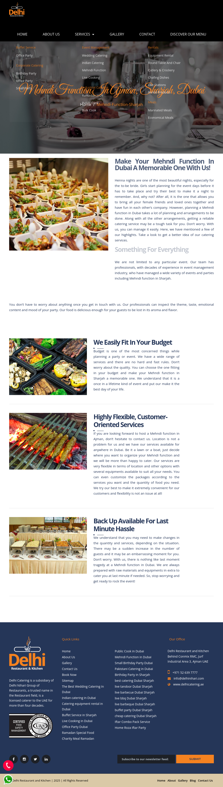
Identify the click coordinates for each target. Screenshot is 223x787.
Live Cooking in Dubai (77, 721)
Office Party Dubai (75, 727)
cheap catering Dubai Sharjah (135, 716)
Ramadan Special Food (78, 733)
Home (22, 34)
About (171, 780)
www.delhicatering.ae (188, 684)
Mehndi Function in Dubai (133, 657)
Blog (193, 780)
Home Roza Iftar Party (130, 728)
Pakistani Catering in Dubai (134, 669)
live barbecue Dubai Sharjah (135, 692)
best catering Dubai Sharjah (134, 680)
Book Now (69, 675)
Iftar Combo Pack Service (132, 722)
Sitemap (68, 680)
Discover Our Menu (188, 34)
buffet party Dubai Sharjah (133, 710)
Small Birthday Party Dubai (134, 663)
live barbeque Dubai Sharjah (135, 704)
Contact (147, 34)
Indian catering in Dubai (79, 698)
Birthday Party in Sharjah (132, 675)
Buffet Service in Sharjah (79, 715)
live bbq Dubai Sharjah (131, 698)
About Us (51, 34)
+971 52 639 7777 (185, 672)
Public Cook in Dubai (129, 651)
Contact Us (70, 669)
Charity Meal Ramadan (78, 738)
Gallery (117, 34)
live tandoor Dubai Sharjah (134, 686)
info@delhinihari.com (189, 678)
